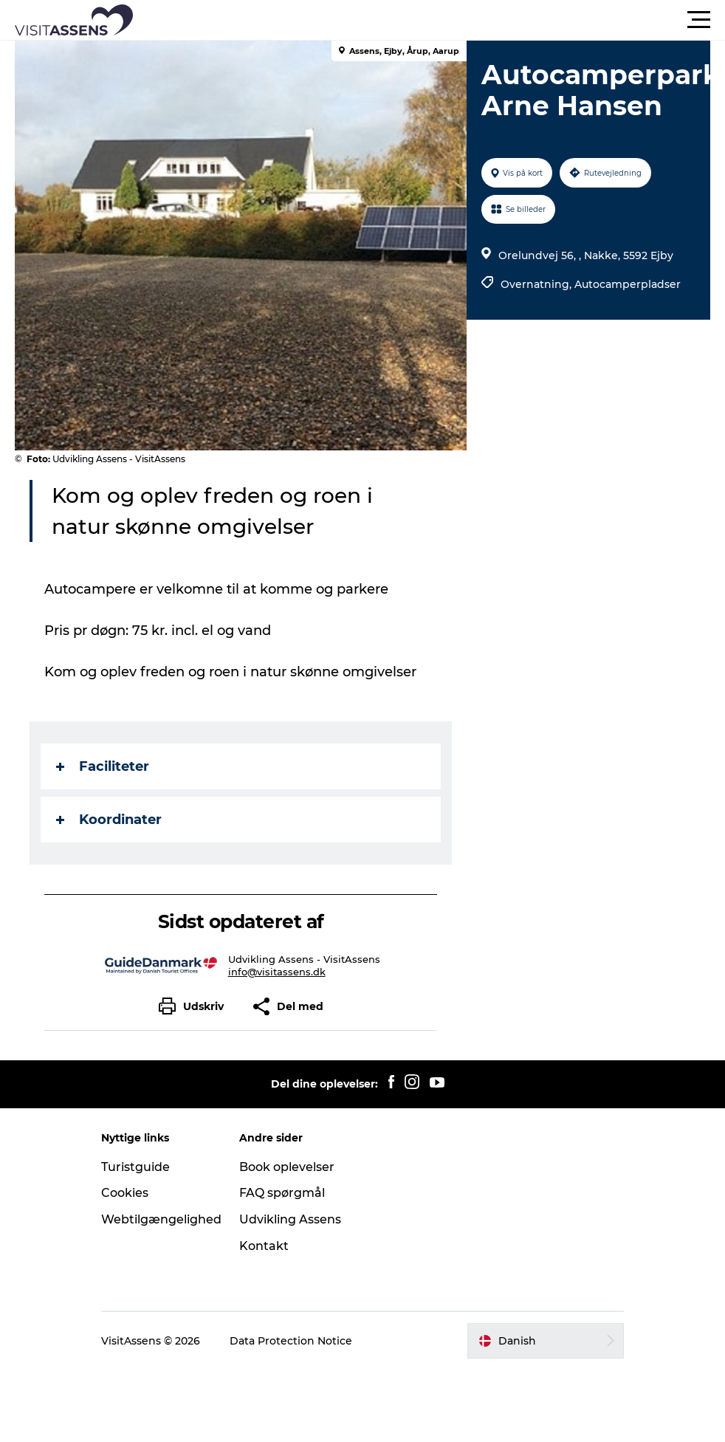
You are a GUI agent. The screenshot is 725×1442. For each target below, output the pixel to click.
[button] (429, 20)
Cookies (124, 1193)
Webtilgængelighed (161, 1219)
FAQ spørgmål (282, 1193)
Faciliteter (102, 766)
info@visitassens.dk (277, 972)
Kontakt (264, 1246)
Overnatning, (537, 284)
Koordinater (109, 819)
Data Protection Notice (291, 1340)
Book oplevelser (286, 1167)
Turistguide (135, 1167)
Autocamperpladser (627, 284)
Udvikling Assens (290, 1219)
